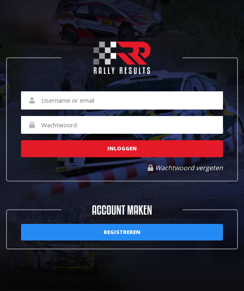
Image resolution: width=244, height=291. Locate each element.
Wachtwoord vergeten (185, 167)
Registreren (122, 232)
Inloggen (122, 148)
